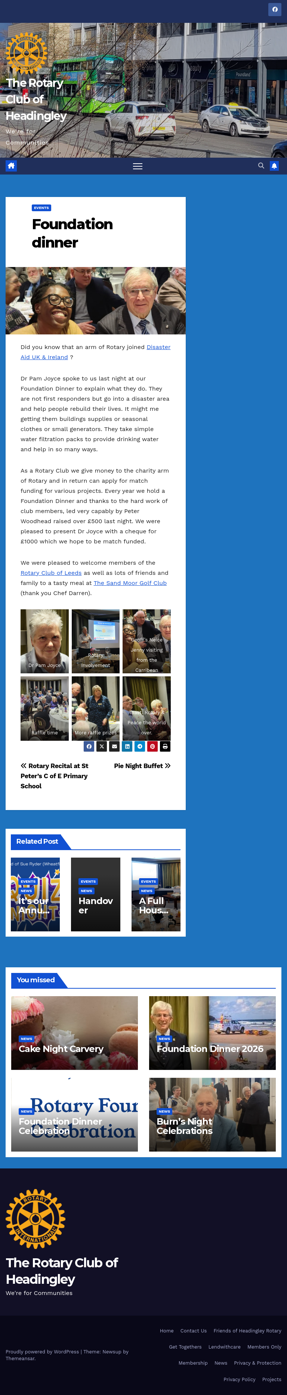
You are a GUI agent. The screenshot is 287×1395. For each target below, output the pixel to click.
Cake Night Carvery (61, 1048)
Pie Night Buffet (142, 766)
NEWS (26, 891)
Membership (193, 1363)
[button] (261, 165)
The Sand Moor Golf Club (130, 582)
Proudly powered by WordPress (43, 1352)
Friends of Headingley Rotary (247, 1331)
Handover (95, 905)
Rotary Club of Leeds (51, 572)
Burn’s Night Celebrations (184, 1126)
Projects (271, 1379)
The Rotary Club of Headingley (36, 99)
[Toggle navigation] (138, 166)
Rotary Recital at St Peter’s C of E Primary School (54, 776)
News (221, 1363)
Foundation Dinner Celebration (60, 1126)
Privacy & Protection (257, 1363)
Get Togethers (185, 1347)
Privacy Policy (239, 1379)
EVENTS (41, 208)
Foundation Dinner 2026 (210, 1048)
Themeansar (20, 1358)
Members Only (264, 1347)
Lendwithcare (225, 1347)
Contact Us (193, 1331)
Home (167, 1331)
